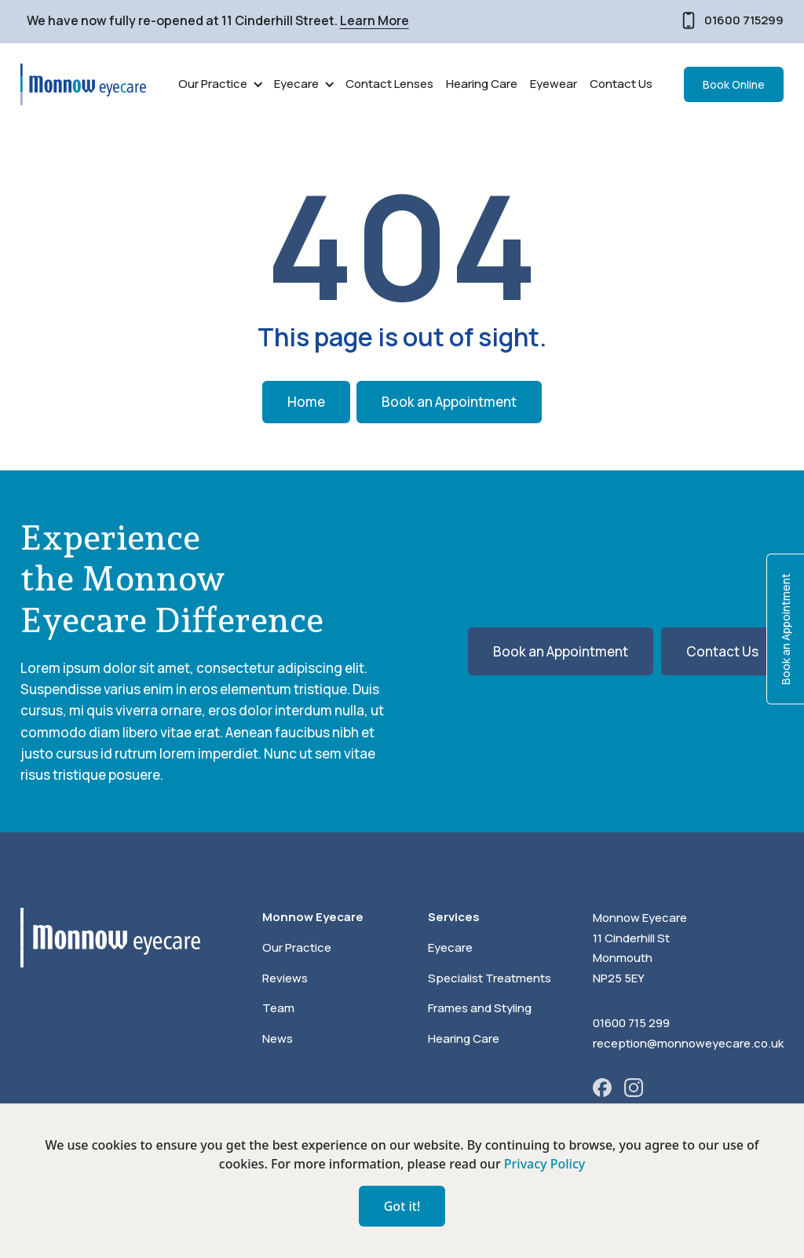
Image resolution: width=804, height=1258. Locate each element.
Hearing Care (481, 83)
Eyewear (553, 83)
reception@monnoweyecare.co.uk (688, 1043)
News (277, 1038)
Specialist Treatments (489, 978)
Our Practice (296, 947)
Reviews (285, 978)
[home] (83, 84)
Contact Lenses (389, 83)
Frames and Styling (480, 1008)
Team (278, 1008)
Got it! (402, 1206)
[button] (220, 84)
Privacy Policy (544, 1163)
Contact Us (621, 83)
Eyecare (450, 947)
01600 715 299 (631, 1023)
